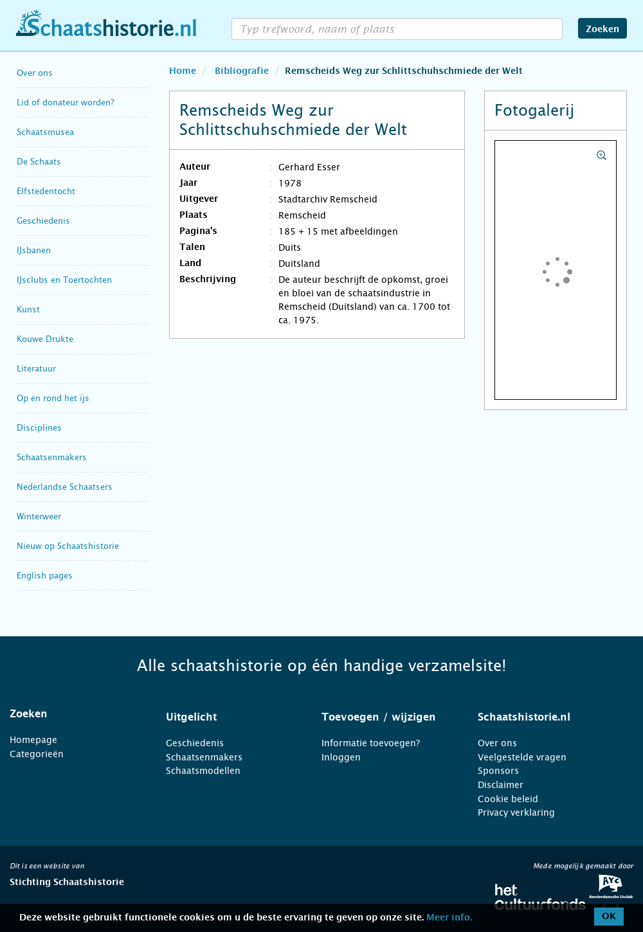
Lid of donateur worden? (65, 102)
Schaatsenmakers (52, 457)
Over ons (35, 73)
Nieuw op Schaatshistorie (68, 546)
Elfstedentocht (46, 191)
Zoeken (602, 29)
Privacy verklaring (516, 812)
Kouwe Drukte (45, 339)
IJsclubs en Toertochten (64, 280)
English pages (45, 575)
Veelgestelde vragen (522, 757)
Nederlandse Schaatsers (65, 487)
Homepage (33, 740)
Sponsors (498, 771)
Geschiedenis (43, 221)
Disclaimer (500, 785)
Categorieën (37, 754)
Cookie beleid (508, 799)
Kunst (28, 309)
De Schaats (39, 161)
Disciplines (39, 428)
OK (609, 916)
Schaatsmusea (45, 132)
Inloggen (341, 757)
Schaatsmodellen (203, 771)
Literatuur (36, 368)
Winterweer (39, 516)
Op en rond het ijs (53, 398)
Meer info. (449, 917)
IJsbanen (34, 250)
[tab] (72, 714)
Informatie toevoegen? (371, 743)
